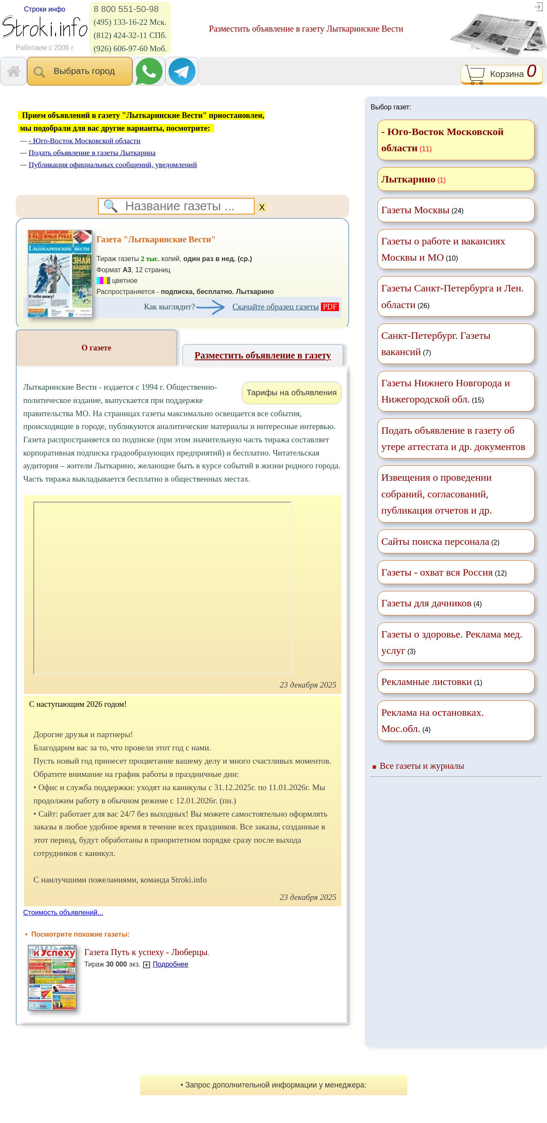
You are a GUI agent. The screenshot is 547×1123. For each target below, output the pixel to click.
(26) (452, 296)
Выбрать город (79, 72)
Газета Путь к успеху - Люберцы (145, 952)
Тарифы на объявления (292, 392)
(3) (451, 642)
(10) (443, 249)
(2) (440, 541)
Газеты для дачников (426, 603)
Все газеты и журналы (422, 765)
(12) (444, 572)
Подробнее (170, 964)
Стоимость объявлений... (63, 912)
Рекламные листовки (426, 681)
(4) (431, 603)
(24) (422, 209)
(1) (431, 681)
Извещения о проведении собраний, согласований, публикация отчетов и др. (436, 494)
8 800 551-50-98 (126, 9)
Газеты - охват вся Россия (437, 572)
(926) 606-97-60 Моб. (130, 48)
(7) (436, 343)
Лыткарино (408, 179)
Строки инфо (44, 9)
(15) (445, 391)
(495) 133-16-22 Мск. (130, 22)
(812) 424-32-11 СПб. (130, 35)
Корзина (501, 74)
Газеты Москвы (415, 209)
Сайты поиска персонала (435, 541)
